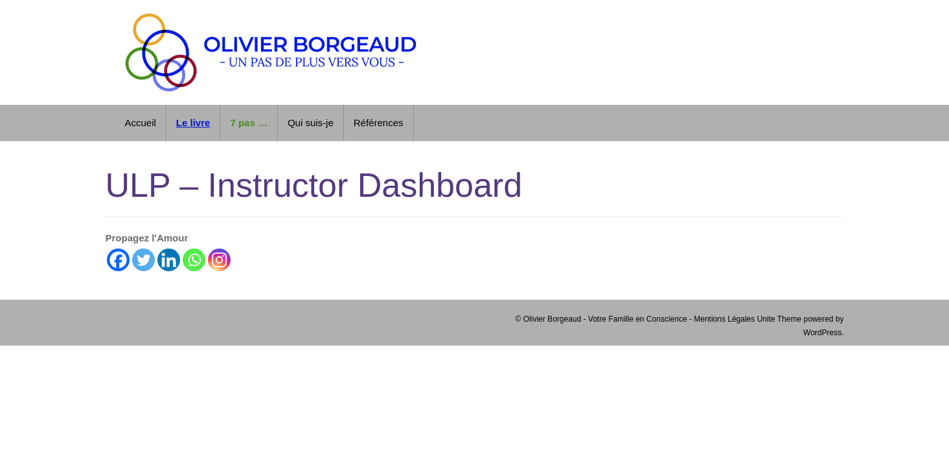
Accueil (140, 122)
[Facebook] (118, 260)
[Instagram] (219, 260)
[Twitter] (143, 260)
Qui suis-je (311, 122)
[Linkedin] (168, 260)
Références (379, 122)
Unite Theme (779, 319)
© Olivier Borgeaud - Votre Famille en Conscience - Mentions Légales (636, 319)
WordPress (822, 332)
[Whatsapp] (194, 260)
